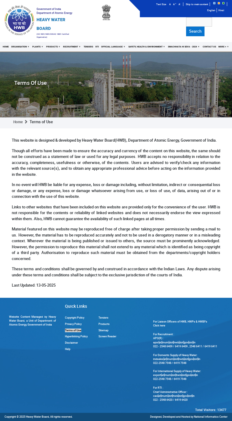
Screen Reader (107, 336)
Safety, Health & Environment (146, 48)
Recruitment (71, 48)
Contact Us (209, 46)
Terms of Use (73, 330)
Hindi (221, 10)
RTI (97, 46)
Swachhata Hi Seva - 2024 (183, 48)
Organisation (20, 48)
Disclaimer (71, 343)
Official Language (112, 48)
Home (6, 46)
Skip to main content (197, 4)
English (211, 10)
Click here (159, 325)
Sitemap (103, 330)
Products (52, 48)
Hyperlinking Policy (76, 336)
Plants (37, 48)
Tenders (88, 46)
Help (67, 349)
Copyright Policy (74, 318)
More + (223, 48)
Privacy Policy (73, 324)
